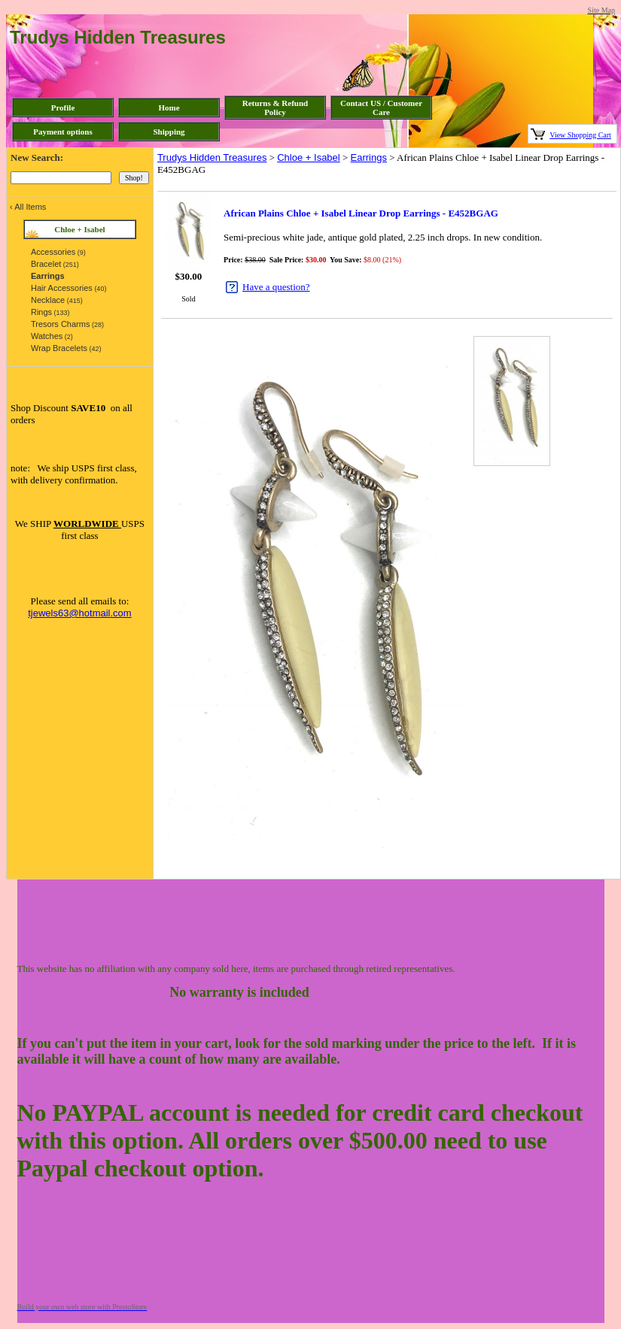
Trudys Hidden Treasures (211, 157)
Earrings (369, 157)
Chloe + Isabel (308, 157)
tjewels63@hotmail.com (79, 613)
